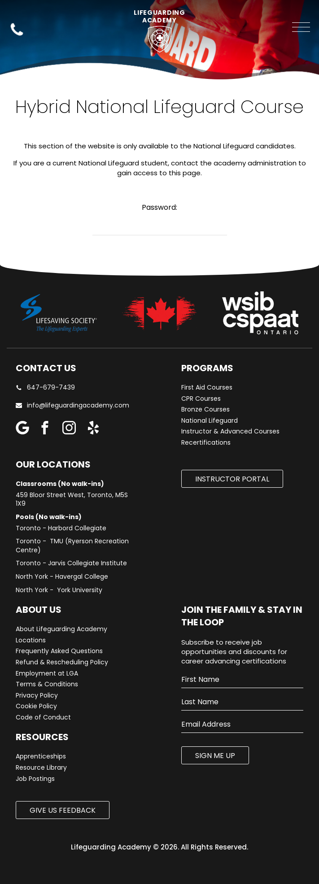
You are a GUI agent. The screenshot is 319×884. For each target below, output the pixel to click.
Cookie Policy (36, 706)
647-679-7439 (45, 387)
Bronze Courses (205, 409)
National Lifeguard (209, 420)
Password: (159, 207)
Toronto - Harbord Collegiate (61, 528)
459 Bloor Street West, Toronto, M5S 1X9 (72, 499)
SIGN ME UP (215, 755)
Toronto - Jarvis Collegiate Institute (71, 563)
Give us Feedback (63, 810)
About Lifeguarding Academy (61, 629)
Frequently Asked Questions (59, 651)
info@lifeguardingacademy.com (78, 405)
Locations (31, 640)
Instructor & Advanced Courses (230, 431)
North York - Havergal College (62, 576)
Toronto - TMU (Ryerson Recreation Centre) (72, 546)
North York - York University (59, 590)
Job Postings (35, 779)
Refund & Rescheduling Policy (62, 662)
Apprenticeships (41, 756)
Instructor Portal (232, 479)
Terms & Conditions (47, 684)
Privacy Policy (37, 695)
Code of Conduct (43, 717)
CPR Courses (201, 398)
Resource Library (41, 767)
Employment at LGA (47, 673)
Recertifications (206, 442)
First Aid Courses (206, 387)
